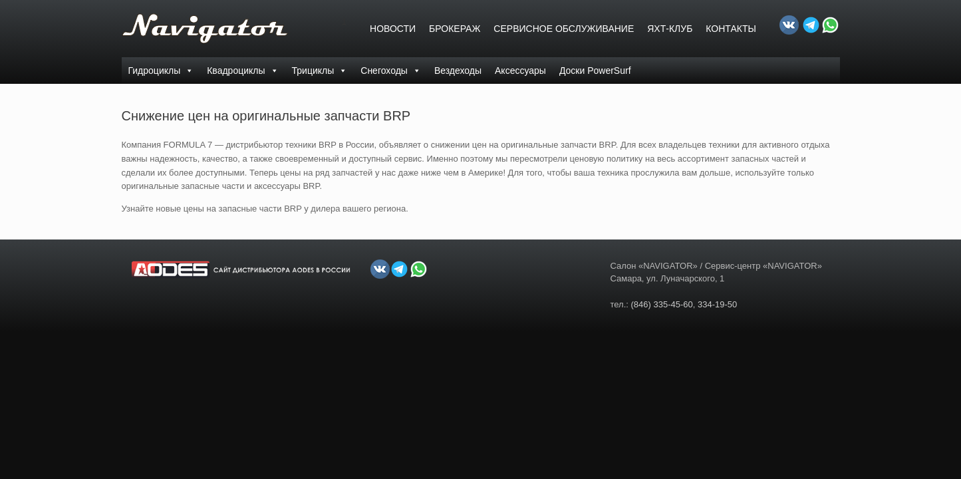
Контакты (731, 28)
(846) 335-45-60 (662, 304)
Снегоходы (390, 70)
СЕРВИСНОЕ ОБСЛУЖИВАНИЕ (563, 28)
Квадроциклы (242, 70)
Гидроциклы (161, 70)
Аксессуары (520, 70)
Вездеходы (457, 70)
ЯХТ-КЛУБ (669, 28)
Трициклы (320, 70)
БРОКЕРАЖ (454, 28)
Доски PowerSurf (595, 70)
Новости (393, 28)
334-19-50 (717, 304)
